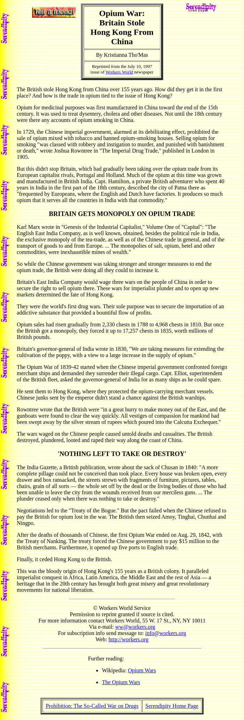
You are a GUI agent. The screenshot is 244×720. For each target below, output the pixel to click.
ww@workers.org (135, 627)
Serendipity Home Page (171, 706)
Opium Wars (142, 670)
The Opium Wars (121, 682)
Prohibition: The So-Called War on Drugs (92, 706)
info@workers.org (165, 633)
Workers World (119, 72)
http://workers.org (128, 639)
